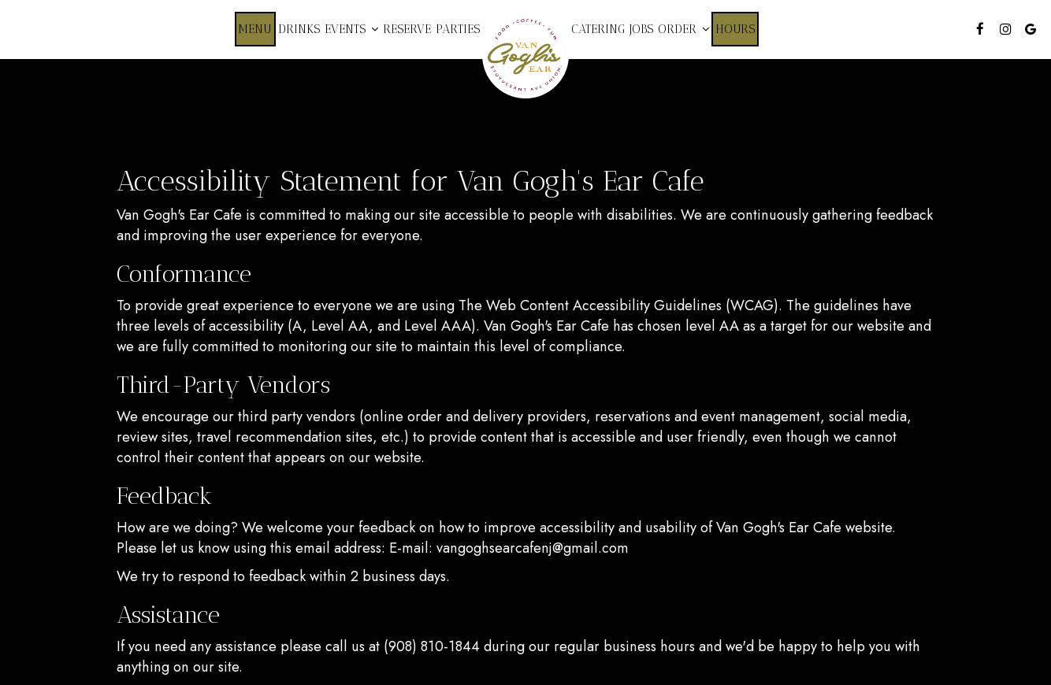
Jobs (641, 29)
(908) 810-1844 (432, 646)
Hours (735, 29)
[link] (525, 55)
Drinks (299, 29)
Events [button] (351, 29)
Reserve (407, 29)
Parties (458, 29)
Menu (255, 29)
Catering (598, 29)
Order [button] (683, 29)
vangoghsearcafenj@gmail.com (532, 548)
